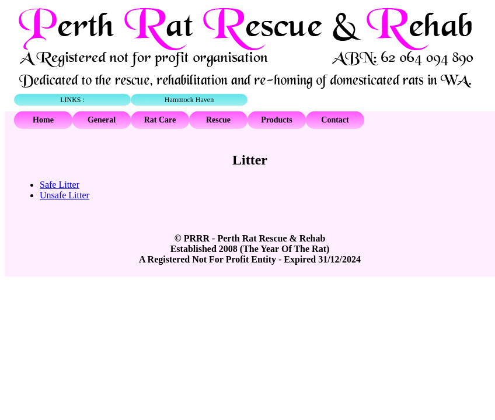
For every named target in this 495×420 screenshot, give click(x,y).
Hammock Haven (189, 100)
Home (43, 120)
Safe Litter (59, 185)
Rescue (218, 120)
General (102, 120)
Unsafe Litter (64, 195)
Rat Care (160, 120)
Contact (334, 120)
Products (276, 120)
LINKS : (72, 100)
